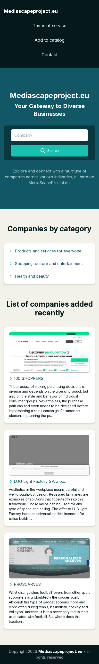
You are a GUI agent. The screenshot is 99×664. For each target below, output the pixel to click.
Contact (49, 54)
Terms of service (49, 25)
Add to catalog (49, 40)
